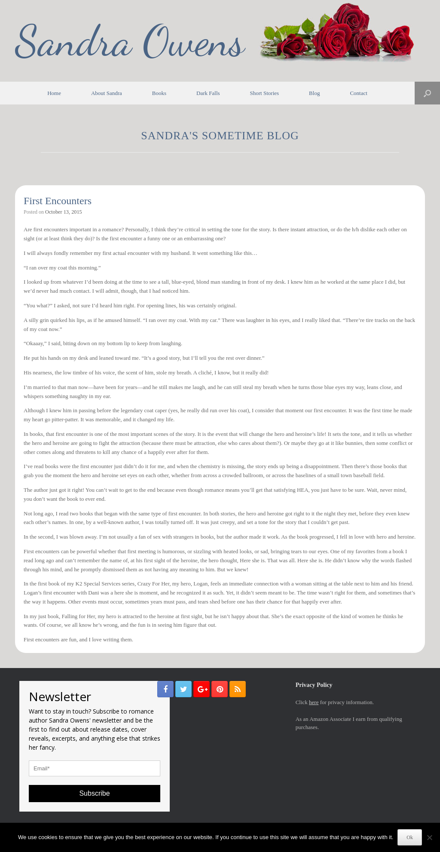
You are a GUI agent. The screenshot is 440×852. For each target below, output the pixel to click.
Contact (358, 93)
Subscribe (94, 793)
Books (159, 93)
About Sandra (106, 93)
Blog (314, 93)
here (313, 702)
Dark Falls (208, 93)
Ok (409, 837)
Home (54, 93)
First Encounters (58, 200)
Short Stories (264, 93)
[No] (429, 837)
